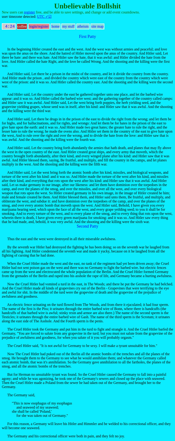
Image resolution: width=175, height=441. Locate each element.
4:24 (9, 27)
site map (97, 27)
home (55, 27)
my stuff (68, 27)
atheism (83, 27)
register (29, 12)
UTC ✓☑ (44, 16)
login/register (39, 27)
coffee (22, 27)
